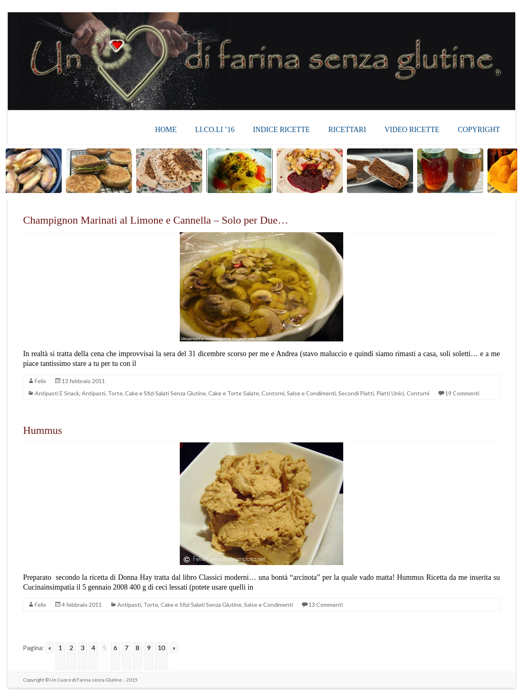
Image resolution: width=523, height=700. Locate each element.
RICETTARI (347, 130)
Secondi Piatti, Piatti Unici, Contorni (383, 393)
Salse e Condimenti (311, 393)
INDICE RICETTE (281, 130)
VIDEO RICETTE (411, 130)
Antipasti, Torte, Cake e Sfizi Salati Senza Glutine (144, 393)
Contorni (273, 393)
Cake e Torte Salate (233, 393)
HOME (166, 130)
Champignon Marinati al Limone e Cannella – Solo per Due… (155, 220)
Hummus (42, 430)
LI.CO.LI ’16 (215, 130)
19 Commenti (462, 393)
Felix (40, 380)
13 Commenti (325, 604)
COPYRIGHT (479, 130)
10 (161, 647)
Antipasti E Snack (57, 393)
